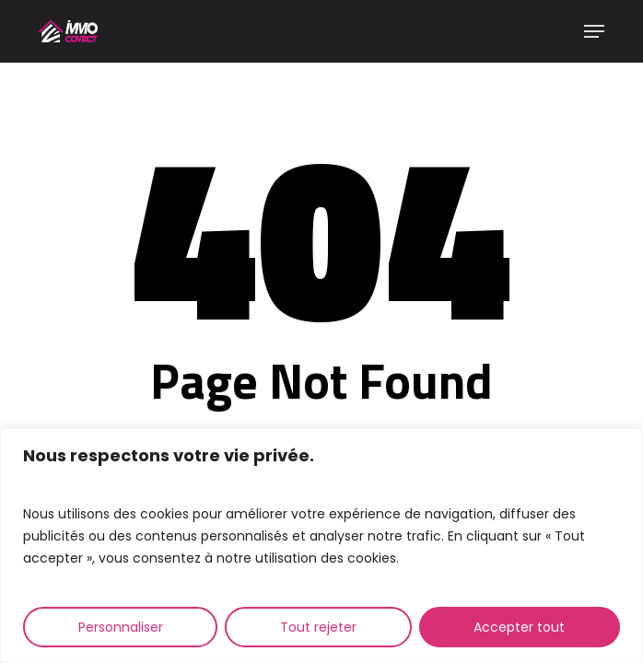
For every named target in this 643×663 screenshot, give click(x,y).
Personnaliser (120, 627)
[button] (594, 31)
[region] (321, 545)
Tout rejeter (318, 627)
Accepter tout (519, 627)
